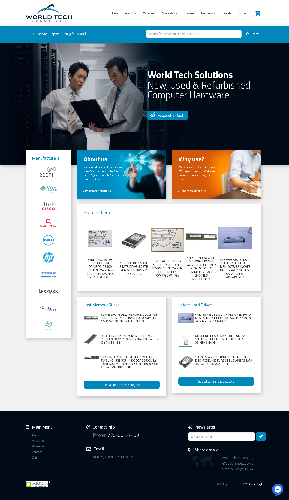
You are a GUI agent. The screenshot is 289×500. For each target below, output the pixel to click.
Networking (208, 13)
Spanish (82, 33)
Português (68, 33)
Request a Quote (168, 115)
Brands (226, 13)
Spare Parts (169, 13)
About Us (131, 13)
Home (114, 13)
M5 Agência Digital (254, 484)
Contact (243, 13)
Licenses (189, 13)
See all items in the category (122, 384)
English (54, 33)
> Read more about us (97, 191)
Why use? (149, 13)
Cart (34, 457)
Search (253, 34)
